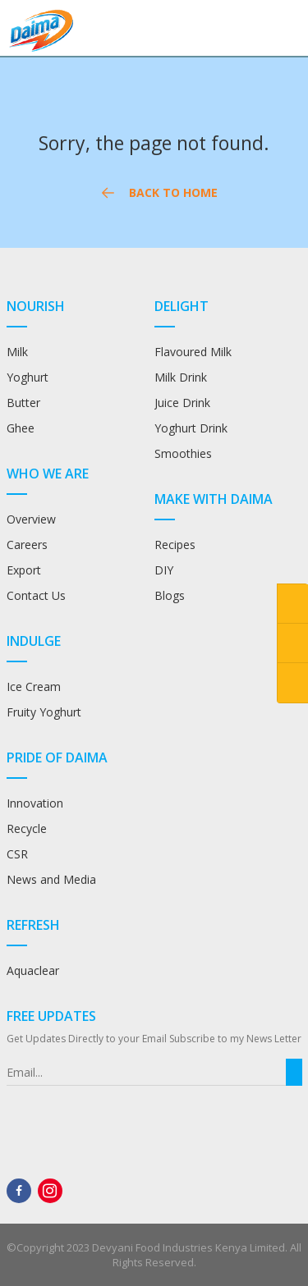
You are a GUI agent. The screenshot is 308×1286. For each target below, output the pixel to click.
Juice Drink (182, 402)
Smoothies (183, 453)
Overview (31, 519)
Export (24, 570)
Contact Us (36, 595)
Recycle (27, 828)
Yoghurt (27, 377)
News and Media (51, 879)
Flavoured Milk (193, 351)
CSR (17, 854)
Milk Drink (180, 377)
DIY (163, 570)
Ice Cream (34, 686)
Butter (23, 402)
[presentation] (114, 1117)
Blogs (169, 595)
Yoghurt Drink (191, 428)
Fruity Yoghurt (44, 712)
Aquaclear (33, 970)
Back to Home (156, 193)
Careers (27, 544)
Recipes (176, 544)
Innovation (35, 803)
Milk (17, 351)
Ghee (20, 428)
